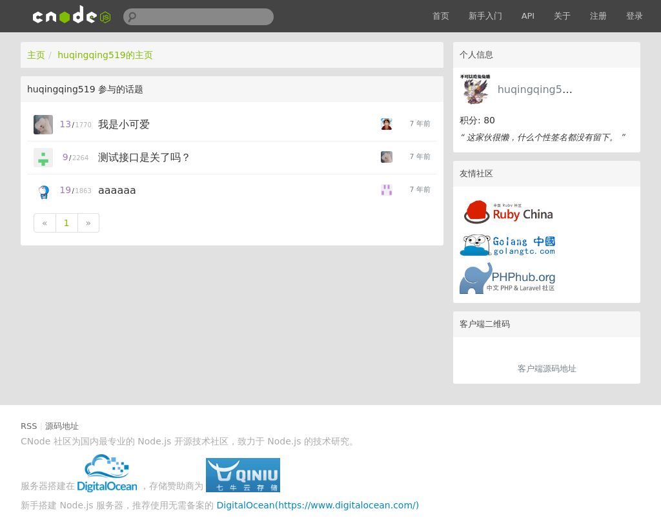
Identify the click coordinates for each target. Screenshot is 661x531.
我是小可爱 (124, 124)
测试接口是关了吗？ (144, 157)
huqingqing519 (537, 89)
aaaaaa (117, 190)
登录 (634, 16)
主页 (36, 55)
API (528, 16)
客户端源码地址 (547, 368)
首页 (440, 16)
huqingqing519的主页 (105, 55)
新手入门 (485, 16)
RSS (29, 426)
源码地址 (62, 426)
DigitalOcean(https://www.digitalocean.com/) (318, 505)
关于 (562, 16)
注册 (598, 16)
